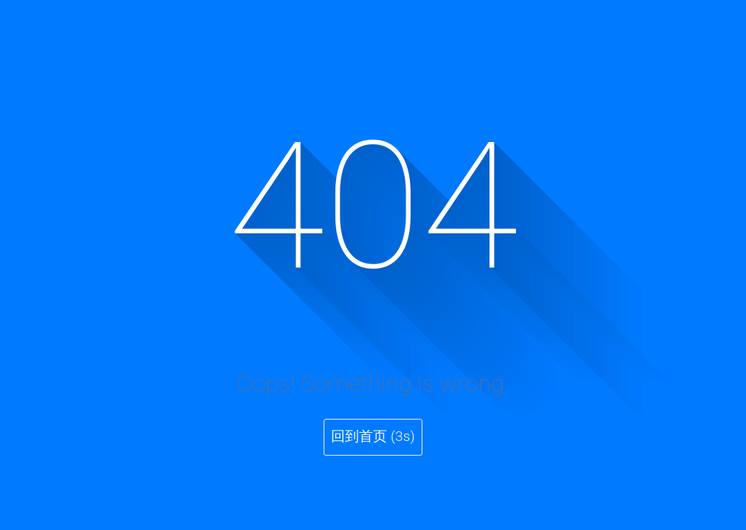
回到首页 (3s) (372, 436)
